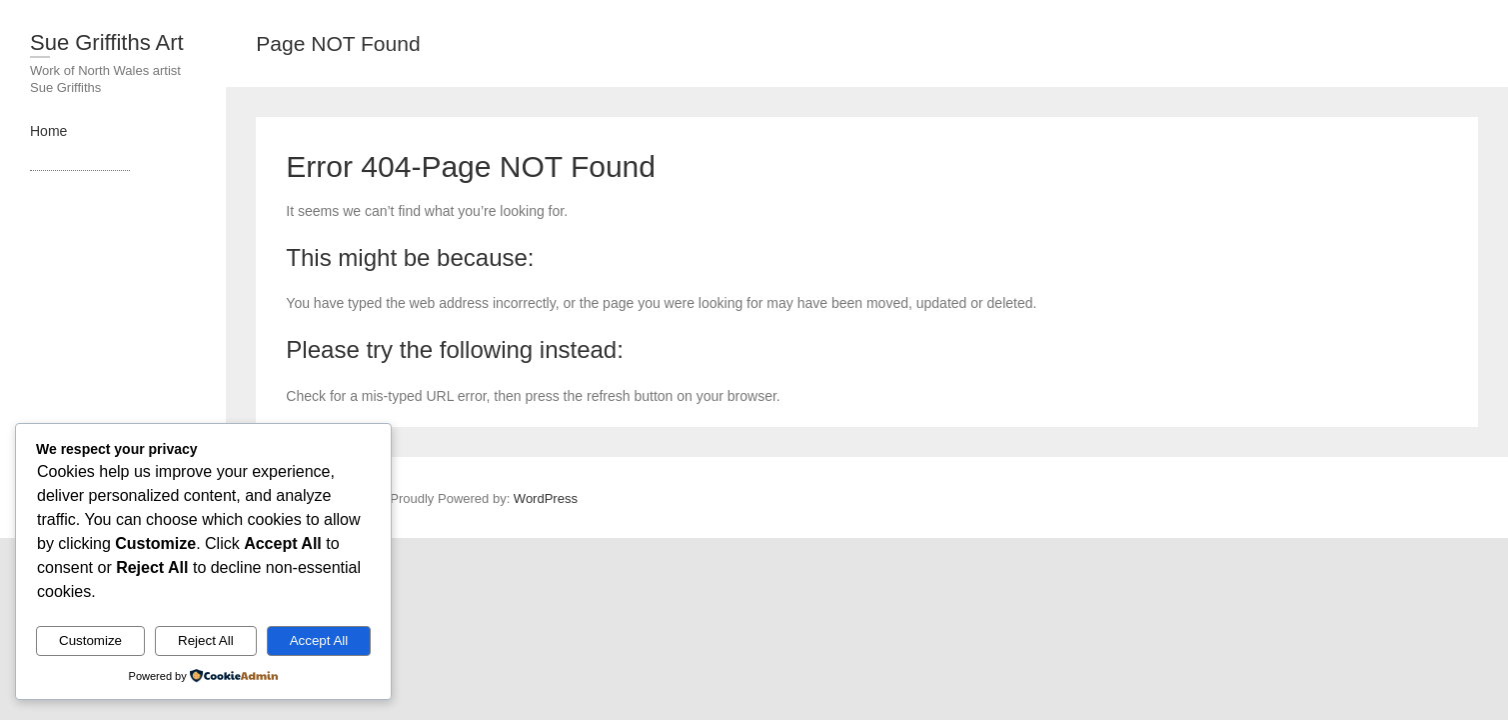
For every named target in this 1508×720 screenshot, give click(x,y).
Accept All (319, 640)
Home (48, 131)
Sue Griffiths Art (107, 42)
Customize (90, 640)
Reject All (206, 640)
